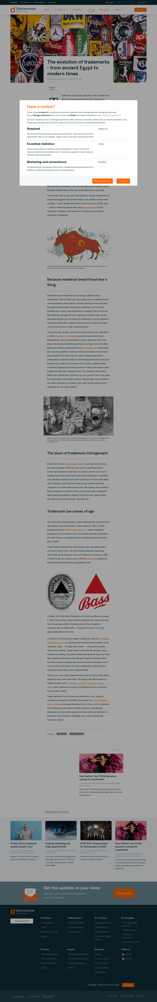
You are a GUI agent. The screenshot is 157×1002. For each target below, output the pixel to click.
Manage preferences (102, 181)
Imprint (118, 115)
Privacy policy (106, 115)
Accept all (123, 181)
